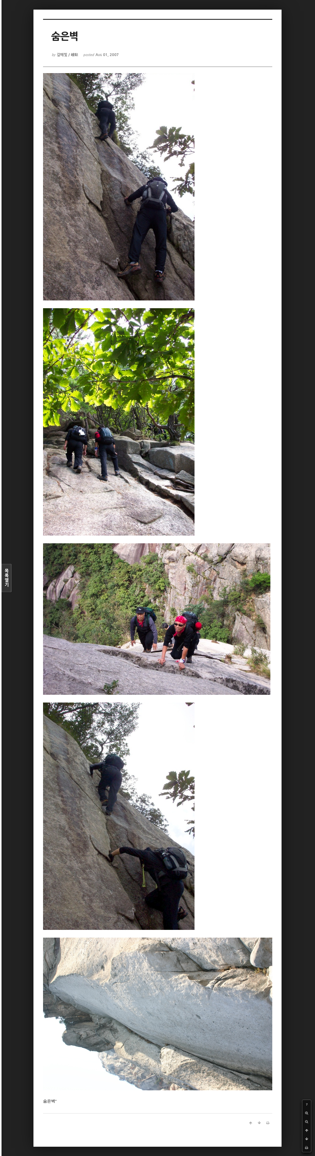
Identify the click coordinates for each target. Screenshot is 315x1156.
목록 (7, 578)
